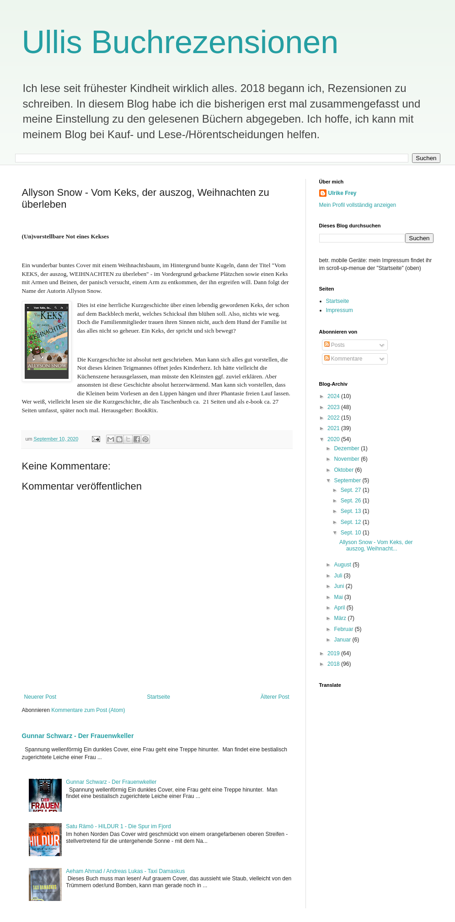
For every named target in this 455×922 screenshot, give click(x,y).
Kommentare (343, 359)
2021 (334, 428)
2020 (334, 439)
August (343, 564)
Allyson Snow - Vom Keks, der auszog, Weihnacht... (376, 545)
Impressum (339, 310)
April (340, 607)
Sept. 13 (352, 511)
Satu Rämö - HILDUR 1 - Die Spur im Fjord (118, 826)
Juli (338, 575)
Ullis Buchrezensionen (180, 42)
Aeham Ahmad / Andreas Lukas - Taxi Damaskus (125, 871)
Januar (343, 639)
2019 (334, 653)
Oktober (344, 470)
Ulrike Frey (342, 193)
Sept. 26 (352, 500)
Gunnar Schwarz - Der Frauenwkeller (78, 735)
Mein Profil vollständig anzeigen (357, 205)
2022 (334, 418)
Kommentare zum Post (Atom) (88, 710)
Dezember (347, 448)
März (341, 618)
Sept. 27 (352, 490)
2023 (334, 407)
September (348, 480)
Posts (334, 345)
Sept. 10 (352, 532)
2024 (334, 396)
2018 (334, 664)
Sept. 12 (352, 522)
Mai (339, 597)
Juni (339, 586)
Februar (344, 629)
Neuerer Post (40, 697)
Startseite (158, 697)
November (347, 459)
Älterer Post (275, 697)
